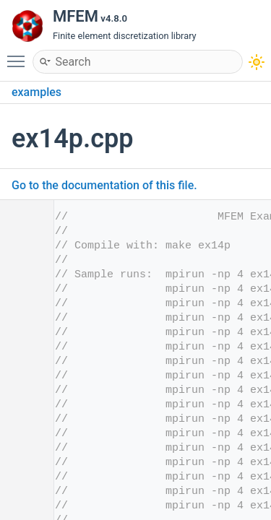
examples (36, 92)
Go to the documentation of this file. (104, 185)
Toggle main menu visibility (19, 55)
